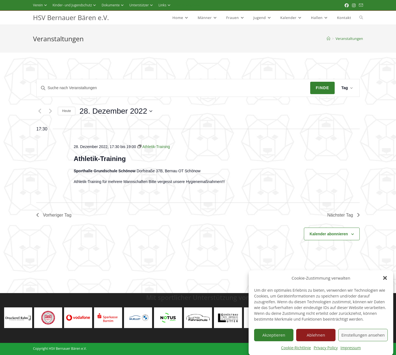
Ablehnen (316, 339)
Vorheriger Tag (54, 215)
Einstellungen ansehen (363, 339)
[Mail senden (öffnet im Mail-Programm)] (360, 5)
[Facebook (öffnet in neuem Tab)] (346, 5)
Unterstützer (141, 5)
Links (165, 5)
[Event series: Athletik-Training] (154, 146)
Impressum (350, 351)
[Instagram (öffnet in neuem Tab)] (353, 5)
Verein (40, 5)
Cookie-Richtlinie (296, 351)
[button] (385, 282)
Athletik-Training (100, 158)
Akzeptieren (273, 339)
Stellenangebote (188, 5)
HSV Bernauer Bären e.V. (71, 17)
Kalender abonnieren (329, 234)
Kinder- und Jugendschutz (75, 5)
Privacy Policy (326, 351)
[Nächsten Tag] (50, 111)
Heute (66, 111)
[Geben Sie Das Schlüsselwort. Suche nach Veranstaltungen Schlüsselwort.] (173, 88)
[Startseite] (328, 38)
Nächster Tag (343, 215)
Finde (322, 88)
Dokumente (113, 5)
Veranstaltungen (349, 38)
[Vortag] (39, 111)
